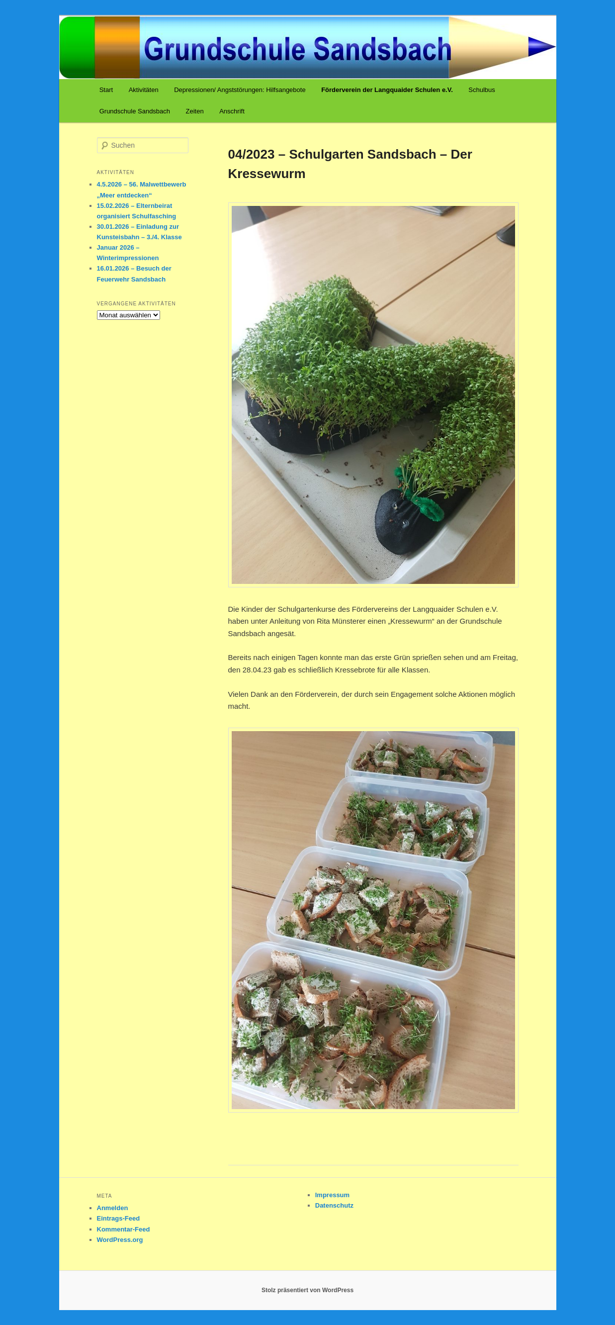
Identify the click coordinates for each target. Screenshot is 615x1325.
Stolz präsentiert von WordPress (307, 1290)
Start (106, 90)
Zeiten (195, 111)
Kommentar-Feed (123, 1229)
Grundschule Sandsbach (134, 111)
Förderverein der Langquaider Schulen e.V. (387, 90)
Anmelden (112, 1208)
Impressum (332, 1195)
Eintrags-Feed (118, 1218)
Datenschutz (334, 1205)
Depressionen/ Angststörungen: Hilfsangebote (240, 90)
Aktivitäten (144, 90)
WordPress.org (120, 1239)
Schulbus (481, 90)
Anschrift (232, 111)
